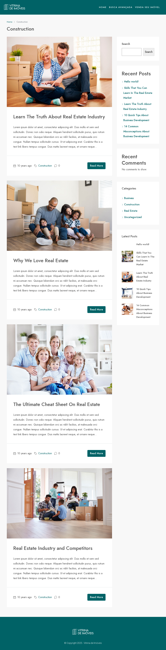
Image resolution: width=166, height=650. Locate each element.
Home (103, 7)
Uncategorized (133, 217)
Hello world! (131, 81)
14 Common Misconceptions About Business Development (136, 131)
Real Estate (130, 211)
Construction (45, 166)
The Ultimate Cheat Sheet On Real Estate (56, 404)
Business (129, 198)
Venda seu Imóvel (147, 7)
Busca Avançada (120, 7)
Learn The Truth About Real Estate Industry (59, 116)
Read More (96, 166)
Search (126, 44)
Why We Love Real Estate (40, 260)
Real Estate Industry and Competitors (52, 548)
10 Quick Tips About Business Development (144, 293)
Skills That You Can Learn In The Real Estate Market (137, 93)
